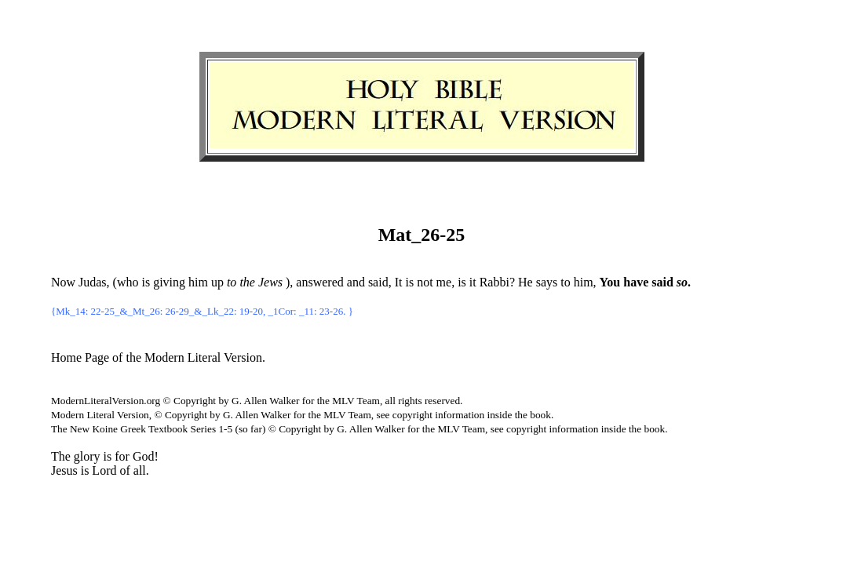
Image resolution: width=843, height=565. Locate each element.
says (547, 282)
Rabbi (494, 282)
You (610, 282)
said (378, 282)
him (198, 282)
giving (169, 282)
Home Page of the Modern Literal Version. (158, 357)
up (217, 282)
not (424, 282)
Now (63, 282)
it (472, 282)
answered (319, 282)
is (145, 282)
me (444, 282)
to (565, 282)
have (635, 282)
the (247, 282)
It (399, 282)
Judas (92, 282)
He (525, 282)
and (356, 282)
